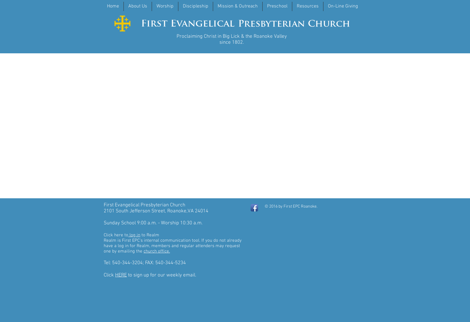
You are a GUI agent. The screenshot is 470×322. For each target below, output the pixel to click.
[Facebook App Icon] (254, 207)
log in (134, 235)
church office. (157, 251)
